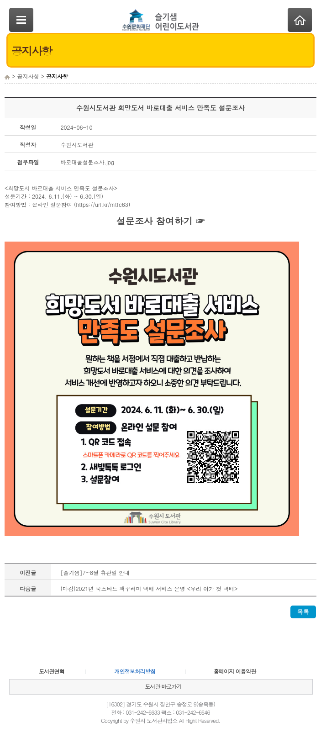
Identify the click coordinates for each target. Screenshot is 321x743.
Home (300, 20)
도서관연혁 (51, 671)
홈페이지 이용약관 (235, 671)
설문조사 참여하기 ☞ (160, 220)
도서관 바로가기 (163, 686)
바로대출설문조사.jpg (87, 162)
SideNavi (21, 20)
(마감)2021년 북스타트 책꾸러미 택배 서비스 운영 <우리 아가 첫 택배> (148, 588)
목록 (303, 611)
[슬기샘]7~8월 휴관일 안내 (95, 572)
